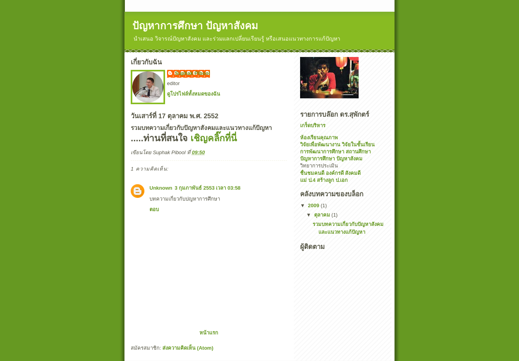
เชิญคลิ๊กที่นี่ (213, 138)
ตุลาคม (323, 215)
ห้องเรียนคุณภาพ (319, 137)
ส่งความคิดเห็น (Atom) (187, 348)
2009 (314, 205)
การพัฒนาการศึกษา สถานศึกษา (335, 152)
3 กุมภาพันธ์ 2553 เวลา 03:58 (208, 188)
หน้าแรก (208, 333)
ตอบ (154, 209)
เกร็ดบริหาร (312, 125)
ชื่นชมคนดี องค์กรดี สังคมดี (330, 173)
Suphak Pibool (192, 73)
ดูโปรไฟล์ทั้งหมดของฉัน (193, 94)
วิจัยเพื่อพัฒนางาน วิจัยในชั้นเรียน (337, 145)
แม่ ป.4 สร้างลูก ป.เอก (324, 180)
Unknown (160, 188)
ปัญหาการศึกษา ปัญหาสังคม (195, 26)
